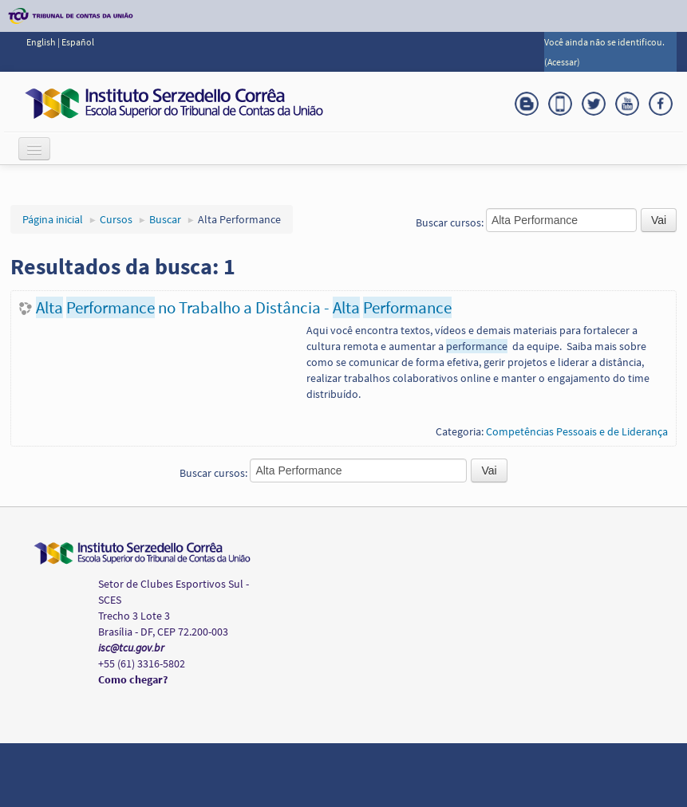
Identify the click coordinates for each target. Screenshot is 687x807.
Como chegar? (133, 679)
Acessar (562, 62)
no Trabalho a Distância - (244, 307)
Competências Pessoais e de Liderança (577, 431)
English (41, 42)
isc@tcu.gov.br (131, 647)
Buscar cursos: (451, 222)
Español (77, 42)
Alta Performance (239, 219)
